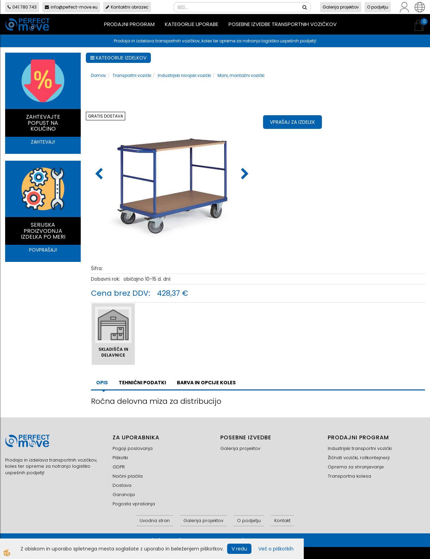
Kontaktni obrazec (127, 7)
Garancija (124, 494)
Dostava (122, 485)
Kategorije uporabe (191, 24)
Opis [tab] (102, 382)
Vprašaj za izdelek (292, 122)
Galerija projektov (341, 7)
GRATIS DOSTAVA (105, 116)
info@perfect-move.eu (71, 7)
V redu (239, 548)
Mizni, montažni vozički (241, 75)
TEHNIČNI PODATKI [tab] (142, 382)
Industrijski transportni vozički (360, 448)
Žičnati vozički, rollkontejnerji (359, 457)
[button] (244, 174)
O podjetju (377, 7)
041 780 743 (22, 7)
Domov (98, 75)
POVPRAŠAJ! (43, 250)
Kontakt (282, 520)
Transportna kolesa (349, 476)
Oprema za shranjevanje (356, 467)
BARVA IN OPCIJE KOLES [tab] (206, 382)
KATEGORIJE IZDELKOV (118, 57)
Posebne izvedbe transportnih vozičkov (283, 24)
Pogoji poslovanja (133, 448)
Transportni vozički (132, 75)
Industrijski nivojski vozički (184, 75)
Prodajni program (129, 24)
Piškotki (120, 457)
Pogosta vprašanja (134, 504)
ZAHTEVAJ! (43, 141)
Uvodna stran (155, 520)
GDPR (119, 467)
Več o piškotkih (276, 548)
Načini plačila (128, 476)
